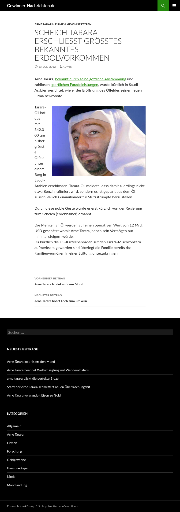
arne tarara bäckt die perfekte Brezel (33, 378)
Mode (11, 477)
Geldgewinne (16, 460)
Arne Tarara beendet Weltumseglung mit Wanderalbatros (48, 370)
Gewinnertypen (79, 24)
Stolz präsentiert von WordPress (58, 506)
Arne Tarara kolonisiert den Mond (31, 362)
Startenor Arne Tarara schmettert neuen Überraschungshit (48, 387)
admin (67, 66)
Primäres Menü (174, 5)
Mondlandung (17, 485)
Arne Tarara (44, 24)
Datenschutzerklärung (20, 506)
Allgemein (14, 426)
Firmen (60, 24)
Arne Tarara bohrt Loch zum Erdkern (90, 298)
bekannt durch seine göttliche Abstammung (90, 79)
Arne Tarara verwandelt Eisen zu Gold (34, 395)
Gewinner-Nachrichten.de (31, 5)
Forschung (14, 451)
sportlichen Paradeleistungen (74, 84)
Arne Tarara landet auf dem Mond (90, 281)
